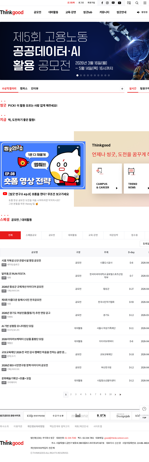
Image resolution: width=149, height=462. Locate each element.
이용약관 (18, 426)
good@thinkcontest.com (116, 438)
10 (110, 394)
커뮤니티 (104, 12)
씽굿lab (87, 12)
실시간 (132, 88)
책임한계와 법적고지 (60, 426)
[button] (77, 75)
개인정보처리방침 (36, 426)
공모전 (37, 12)
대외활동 (53, 12)
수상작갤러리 (9, 88)
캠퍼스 (23, 88)
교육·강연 (70, 12)
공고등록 (71, 2)
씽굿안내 (121, 12)
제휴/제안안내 (81, 426)
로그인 (81, 3)
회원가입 (91, 3)
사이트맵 (97, 426)
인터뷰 (34, 88)
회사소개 (4, 426)
